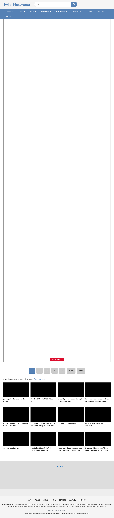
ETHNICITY (60, 11)
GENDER (9, 11)
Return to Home (39, 379)
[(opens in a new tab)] (57, 466)
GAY (29, 500)
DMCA (64, 510)
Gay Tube (72, 500)
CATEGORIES (77, 11)
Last (81, 371)
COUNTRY (45, 11)
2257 (49, 510)
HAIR (32, 11)
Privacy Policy (56, 510)
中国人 (8, 16)
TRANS (37, 500)
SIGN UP (100, 11)
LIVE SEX (62, 500)
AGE (21, 11)
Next (71, 371)
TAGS (90, 11)
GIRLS (45, 500)
